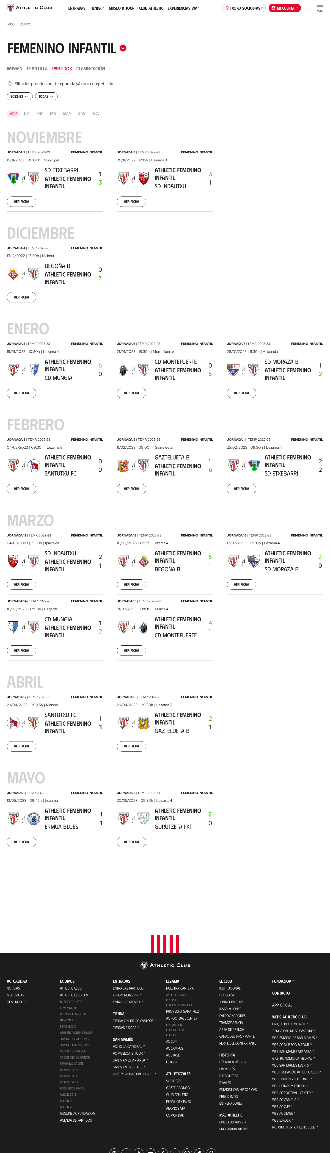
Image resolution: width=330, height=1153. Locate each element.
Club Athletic (151, 8)
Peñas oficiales (178, 1054)
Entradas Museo (126, 955)
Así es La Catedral (127, 999)
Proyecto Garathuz (182, 964)
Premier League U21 (74, 967)
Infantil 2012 (69, 1023)
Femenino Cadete (71, 1016)
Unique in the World (288, 977)
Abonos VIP (175, 1061)
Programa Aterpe (233, 1082)
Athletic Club (71, 941)
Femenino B (68, 961)
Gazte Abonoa (178, 1040)
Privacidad (158, 1130)
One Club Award (232, 1075)
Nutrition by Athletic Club (293, 1080)
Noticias (13, 941)
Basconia (66, 973)
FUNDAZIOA (281, 934)
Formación (174, 978)
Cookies (137, 1130)
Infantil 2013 (69, 1035)
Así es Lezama (176, 948)
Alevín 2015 (68, 1060)
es (308, 8)
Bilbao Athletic (71, 955)
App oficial (282, 957)
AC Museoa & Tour (128, 1006)
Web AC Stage (282, 1066)
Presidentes (228, 1049)
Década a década (233, 1015)
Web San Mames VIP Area (291, 1004)
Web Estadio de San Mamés (293, 990)
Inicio (10, 24)
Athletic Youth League (76, 985)
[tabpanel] (165, 474)
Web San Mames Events (290, 1018)
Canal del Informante (237, 989)
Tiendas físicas (124, 980)
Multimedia (16, 948)
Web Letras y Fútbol (288, 1039)
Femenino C (68, 979)
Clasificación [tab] (90, 68)
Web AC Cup (281, 1059)
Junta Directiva (231, 955)
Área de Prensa (231, 982)
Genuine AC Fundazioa (77, 1066)
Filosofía (226, 948)
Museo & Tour (122, 8)
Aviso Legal (180, 1130)
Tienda (97, 8)
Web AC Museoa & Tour (290, 997)
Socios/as (174, 1033)
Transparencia (231, 975)
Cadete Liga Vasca (73, 1004)
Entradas (76, 8)
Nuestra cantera (180, 941)
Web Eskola (281, 1073)
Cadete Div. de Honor (75, 1010)
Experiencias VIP (183, 8)
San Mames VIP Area (129, 1013)
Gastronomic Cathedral (133, 1027)
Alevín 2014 (68, 1053)
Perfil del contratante (237, 996)
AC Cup (171, 994)
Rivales (225, 1035)
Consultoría (175, 983)
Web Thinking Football (290, 1032)
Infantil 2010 (69, 1029)
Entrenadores (230, 1056)
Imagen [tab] (14, 68)
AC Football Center (182, 971)
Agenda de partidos (76, 1073)
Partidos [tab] (62, 68)
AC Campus (174, 1001)
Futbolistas (229, 1028)
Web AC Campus (284, 1052)
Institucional (230, 941)
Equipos (171, 953)
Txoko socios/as (244, 7)
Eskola (171, 1015)
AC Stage (173, 1008)
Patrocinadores (232, 968)
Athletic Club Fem (74, 948)
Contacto (281, 945)
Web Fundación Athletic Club (295, 1025)
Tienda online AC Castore (133, 973)
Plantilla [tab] (37, 68)
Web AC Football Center (291, 1045)
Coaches (172, 988)
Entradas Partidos (128, 941)
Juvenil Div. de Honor (75, 992)
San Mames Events (128, 1020)
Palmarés (227, 1022)
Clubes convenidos (179, 958)
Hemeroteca (17, 955)
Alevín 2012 (68, 1047)
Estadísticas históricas (238, 1042)
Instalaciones (230, 961)
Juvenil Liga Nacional (75, 998)
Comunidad (175, 1068)
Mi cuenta (284, 7)
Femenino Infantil (72, 1041)
